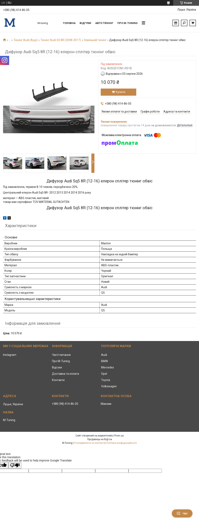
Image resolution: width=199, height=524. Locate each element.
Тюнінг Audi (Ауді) (26, 40)
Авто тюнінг (104, 23)
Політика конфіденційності (121, 443)
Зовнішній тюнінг (95, 40)
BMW (104, 361)
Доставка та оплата (65, 373)
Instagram (9, 354)
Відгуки (85, 23)
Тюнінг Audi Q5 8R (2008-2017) (60, 40)
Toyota (105, 380)
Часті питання (61, 354)
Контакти (58, 380)
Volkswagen (109, 386)
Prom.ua (119, 435)
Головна (69, 23)
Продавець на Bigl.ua (99, 439)
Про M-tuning (127, 23)
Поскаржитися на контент (89, 443)
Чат (182, 513)
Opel (104, 373)
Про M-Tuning (61, 361)
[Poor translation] (14, 465)
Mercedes (107, 367)
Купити (120, 92)
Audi (104, 354)
